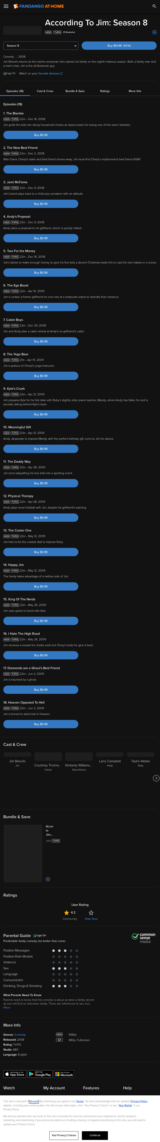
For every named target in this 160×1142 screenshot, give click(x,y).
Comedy (20, 1034)
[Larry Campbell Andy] (110, 778)
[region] (80, 1118)
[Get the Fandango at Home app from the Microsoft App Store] (64, 1074)
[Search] (154, 6)
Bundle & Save (75, 91)
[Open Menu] (6, 6)
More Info (135, 91)
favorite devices (50, 73)
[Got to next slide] (156, 778)
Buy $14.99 (126, 45)
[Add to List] (154, 32)
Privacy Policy (139, 1101)
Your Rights (125, 1105)
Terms (80, 1101)
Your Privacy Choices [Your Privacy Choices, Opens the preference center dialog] (64, 1135)
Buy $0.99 (41, 135)
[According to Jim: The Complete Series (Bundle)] (54, 830)
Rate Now (91, 919)
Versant (34, 1101)
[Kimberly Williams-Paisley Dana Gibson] (79, 778)
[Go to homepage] (38, 6)
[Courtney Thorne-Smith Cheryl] (48, 778)
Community (70, 919)
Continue (95, 1135)
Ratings (105, 91)
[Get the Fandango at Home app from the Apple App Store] (14, 1074)
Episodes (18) (15, 91)
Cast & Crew (45, 91)
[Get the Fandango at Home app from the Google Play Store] (40, 1074)
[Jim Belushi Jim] (17, 778)
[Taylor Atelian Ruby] (141, 778)
